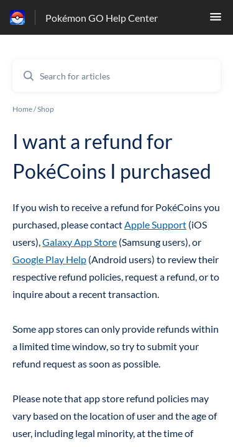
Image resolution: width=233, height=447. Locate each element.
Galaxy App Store (79, 242)
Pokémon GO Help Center (101, 18)
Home (22, 109)
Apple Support (155, 224)
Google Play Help (49, 259)
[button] (215, 20)
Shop (45, 109)
